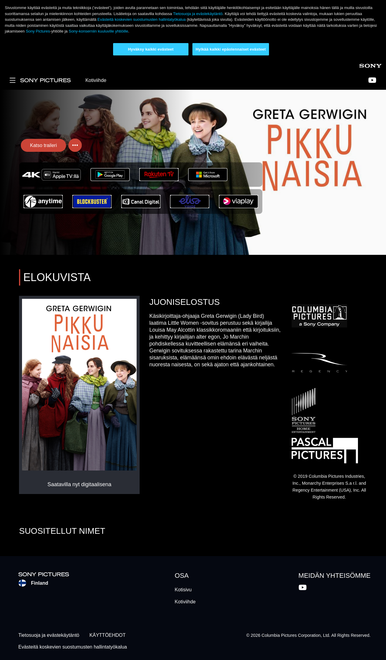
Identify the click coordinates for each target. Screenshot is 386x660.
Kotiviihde (95, 80)
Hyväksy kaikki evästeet (150, 49)
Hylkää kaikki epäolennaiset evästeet (231, 49)
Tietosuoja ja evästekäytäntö (198, 13)
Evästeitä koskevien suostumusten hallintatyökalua (141, 19)
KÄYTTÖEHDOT (108, 635)
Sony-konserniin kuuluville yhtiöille (98, 31)
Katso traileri (43, 145)
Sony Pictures (38, 31)
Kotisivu (183, 589)
